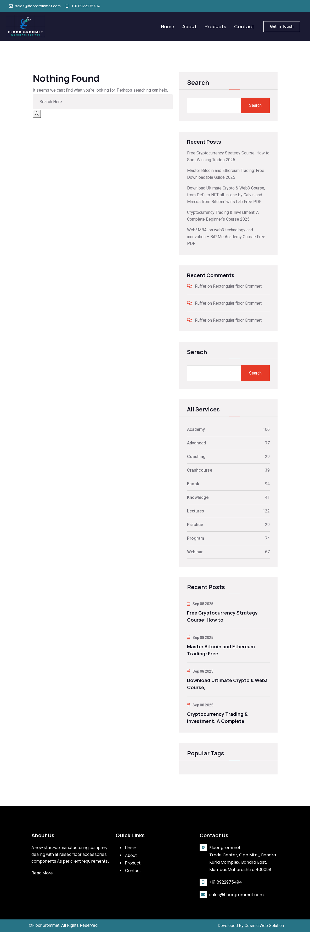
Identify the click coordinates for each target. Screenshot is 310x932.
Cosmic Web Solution (264, 923)
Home (167, 26)
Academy (196, 429)
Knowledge (197, 497)
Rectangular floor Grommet (237, 286)
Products (215, 26)
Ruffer (200, 286)
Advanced (196, 442)
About (189, 26)
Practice (195, 524)
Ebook (193, 483)
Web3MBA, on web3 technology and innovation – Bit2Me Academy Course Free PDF (226, 236)
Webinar (195, 551)
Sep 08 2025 (200, 604)
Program (195, 538)
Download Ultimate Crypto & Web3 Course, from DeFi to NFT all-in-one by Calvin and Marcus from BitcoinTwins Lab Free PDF (226, 195)
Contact (244, 26)
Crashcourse (199, 470)
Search (198, 83)
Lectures (195, 511)
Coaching (196, 456)
